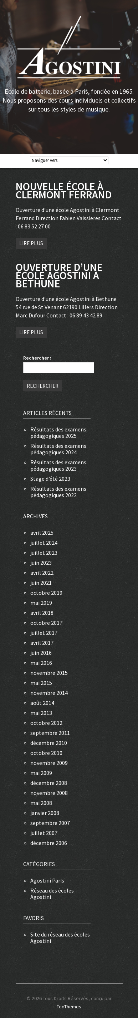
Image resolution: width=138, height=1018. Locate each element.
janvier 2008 (44, 812)
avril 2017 (41, 642)
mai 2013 (41, 712)
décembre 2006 (48, 842)
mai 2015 (41, 682)
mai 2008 (41, 802)
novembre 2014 (49, 692)
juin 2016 (41, 652)
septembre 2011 (50, 732)
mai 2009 (41, 772)
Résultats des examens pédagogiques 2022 (58, 492)
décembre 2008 (48, 782)
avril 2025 (41, 532)
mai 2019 (41, 602)
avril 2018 (41, 612)
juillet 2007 (43, 832)
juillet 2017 (43, 632)
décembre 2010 (48, 742)
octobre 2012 (46, 722)
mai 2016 (41, 662)
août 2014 (42, 702)
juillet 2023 (43, 552)
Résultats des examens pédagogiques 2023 (58, 465)
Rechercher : (37, 358)
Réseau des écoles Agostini (52, 893)
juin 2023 (41, 562)
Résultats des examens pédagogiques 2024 (58, 449)
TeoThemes (69, 1006)
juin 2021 (41, 582)
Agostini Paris (47, 880)
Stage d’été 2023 (50, 478)
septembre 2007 (50, 822)
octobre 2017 (46, 622)
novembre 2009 (49, 762)
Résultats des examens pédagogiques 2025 (58, 432)
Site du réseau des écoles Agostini (60, 937)
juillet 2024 (43, 542)
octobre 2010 (46, 752)
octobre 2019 (46, 592)
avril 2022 (41, 572)
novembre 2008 (49, 792)
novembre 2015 (49, 672)
